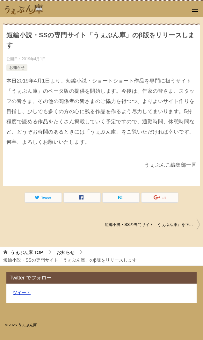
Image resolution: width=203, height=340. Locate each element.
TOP (27, 252)
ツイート (22, 292)
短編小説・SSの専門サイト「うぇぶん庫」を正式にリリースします (152, 224)
